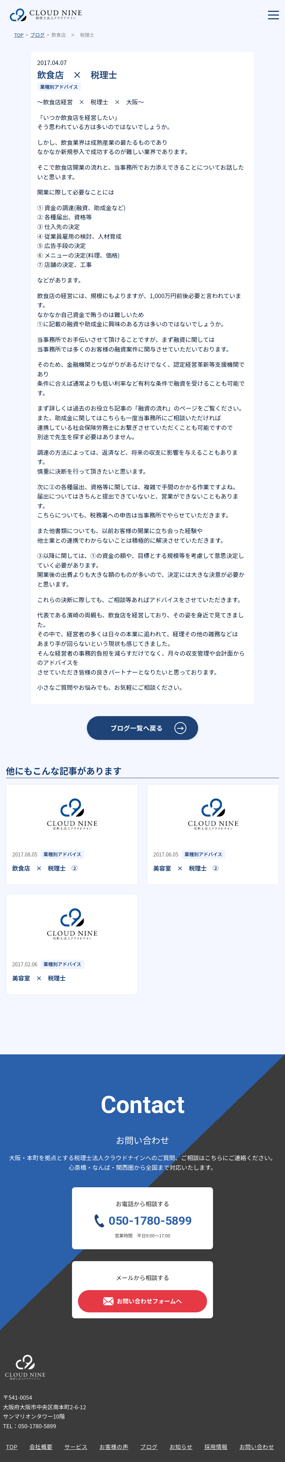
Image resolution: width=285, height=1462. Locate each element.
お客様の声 (113, 1446)
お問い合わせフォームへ (142, 1301)
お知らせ (181, 1446)
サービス (75, 1446)
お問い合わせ (256, 1446)
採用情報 (215, 1446)
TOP (18, 34)
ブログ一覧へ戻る (137, 727)
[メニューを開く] (273, 14)
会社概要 (40, 1446)
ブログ (37, 34)
